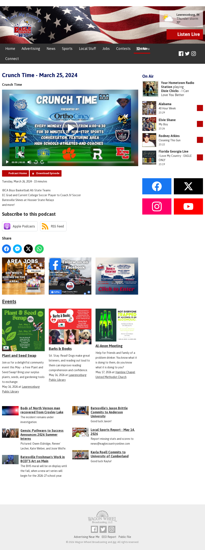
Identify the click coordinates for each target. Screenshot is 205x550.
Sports (67, 48)
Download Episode (47, 173)
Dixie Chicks (170, 91)
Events (9, 301)
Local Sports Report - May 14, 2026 (113, 432)
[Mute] (29, 162)
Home (10, 48)
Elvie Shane (167, 120)
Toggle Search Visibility (200, 53)
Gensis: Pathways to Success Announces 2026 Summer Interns (42, 434)
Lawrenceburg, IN (187, 14)
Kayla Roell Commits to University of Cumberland (110, 454)
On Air (142, 48)
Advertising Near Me (87, 536)
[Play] (7, 162)
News (51, 48)
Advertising (31, 48)
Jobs (106, 48)
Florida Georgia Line (173, 151)
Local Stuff (87, 48)
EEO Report (109, 536)
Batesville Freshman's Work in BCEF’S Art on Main (42, 459)
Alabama (165, 104)
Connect (12, 59)
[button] (70, 128)
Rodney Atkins (169, 136)
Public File (124, 536)
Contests (123, 48)
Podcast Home (17, 173)
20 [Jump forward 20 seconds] (42, 162)
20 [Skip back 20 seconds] (36, 162)
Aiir (114, 542)
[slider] (91, 162)
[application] (70, 128)
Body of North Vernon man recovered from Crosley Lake (41, 410)
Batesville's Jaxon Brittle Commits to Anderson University (109, 412)
